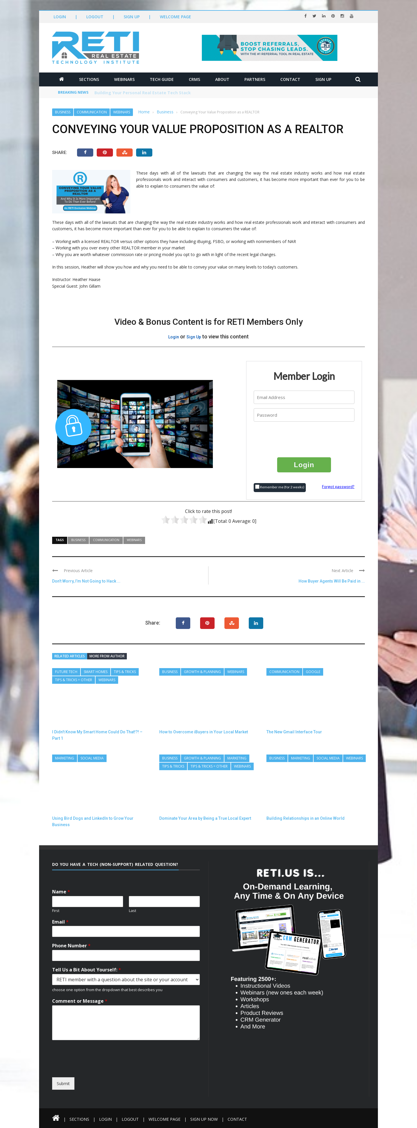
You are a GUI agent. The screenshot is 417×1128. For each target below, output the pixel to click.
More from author (107, 656)
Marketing (64, 758)
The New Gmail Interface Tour (294, 732)
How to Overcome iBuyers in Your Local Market (203, 732)
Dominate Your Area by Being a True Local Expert (205, 818)
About (222, 79)
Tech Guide (162, 79)
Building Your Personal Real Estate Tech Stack (142, 92)
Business (62, 112)
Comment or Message (79, 1001)
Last (132, 910)
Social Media (92, 758)
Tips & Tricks (125, 671)
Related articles (69, 656)
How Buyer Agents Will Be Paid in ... (332, 581)
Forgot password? (338, 486)
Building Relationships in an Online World (305, 818)
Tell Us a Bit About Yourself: (86, 970)
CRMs (194, 79)
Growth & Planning (202, 671)
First (55, 910)
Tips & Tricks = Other (73, 679)
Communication (92, 112)
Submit (63, 1083)
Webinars (124, 79)
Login (60, 16)
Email (60, 922)
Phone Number (71, 946)
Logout (94, 16)
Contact (290, 79)
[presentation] (304, 439)
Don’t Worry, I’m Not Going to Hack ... (86, 581)
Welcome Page (175, 16)
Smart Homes (95, 671)
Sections (89, 79)
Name (61, 892)
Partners (254, 79)
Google (313, 671)
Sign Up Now (204, 1119)
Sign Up (132, 16)
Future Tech (66, 671)
